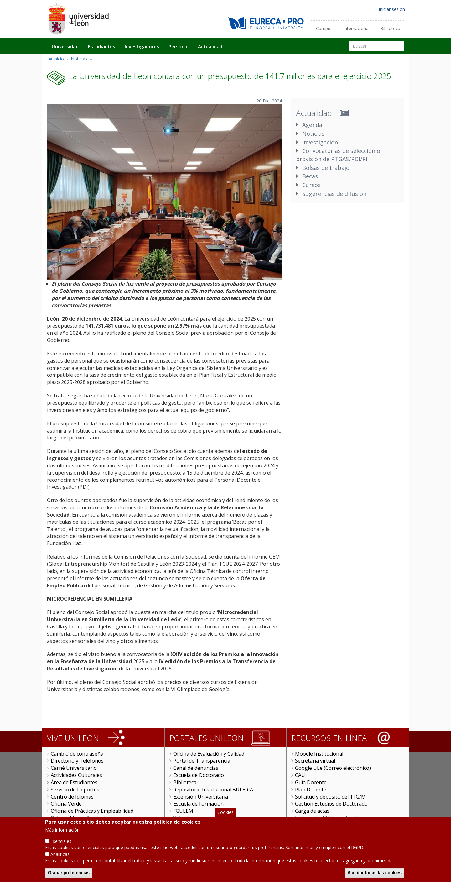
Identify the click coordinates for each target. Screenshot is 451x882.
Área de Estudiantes (74, 782)
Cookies (225, 816)
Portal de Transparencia (201, 760)
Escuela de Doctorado (198, 775)
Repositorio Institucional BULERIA (213, 789)
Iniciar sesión (392, 9)
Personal (178, 46)
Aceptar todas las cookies (374, 876)
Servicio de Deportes (75, 789)
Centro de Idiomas (72, 796)
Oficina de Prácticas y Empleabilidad (92, 810)
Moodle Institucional (319, 753)
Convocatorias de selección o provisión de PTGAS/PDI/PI (338, 155)
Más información (62, 834)
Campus (324, 28)
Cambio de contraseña (77, 753)
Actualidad (210, 46)
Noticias (79, 59)
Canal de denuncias (195, 767)
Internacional (356, 28)
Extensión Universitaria (200, 796)
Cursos (311, 185)
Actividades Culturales (76, 775)
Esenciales (60, 845)
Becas (310, 176)
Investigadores (142, 46)
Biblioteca (390, 28)
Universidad (65, 46)
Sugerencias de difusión (334, 193)
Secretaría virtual (315, 760)
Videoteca (184, 818)
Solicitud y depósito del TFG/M (330, 796)
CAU (300, 775)
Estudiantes (101, 46)
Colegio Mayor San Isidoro (82, 818)
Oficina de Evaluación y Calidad (208, 753)
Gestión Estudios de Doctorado (331, 803)
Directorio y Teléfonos (77, 760)
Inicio (58, 59)
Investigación (320, 142)
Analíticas (60, 859)
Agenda (312, 125)
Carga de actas (312, 810)
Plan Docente (310, 789)
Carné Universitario (74, 767)
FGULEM (183, 810)
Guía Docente (311, 782)
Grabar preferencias (69, 876)
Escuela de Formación (198, 803)
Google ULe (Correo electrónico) (333, 767)
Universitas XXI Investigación (329, 818)
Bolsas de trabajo (326, 167)
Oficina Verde (66, 803)
